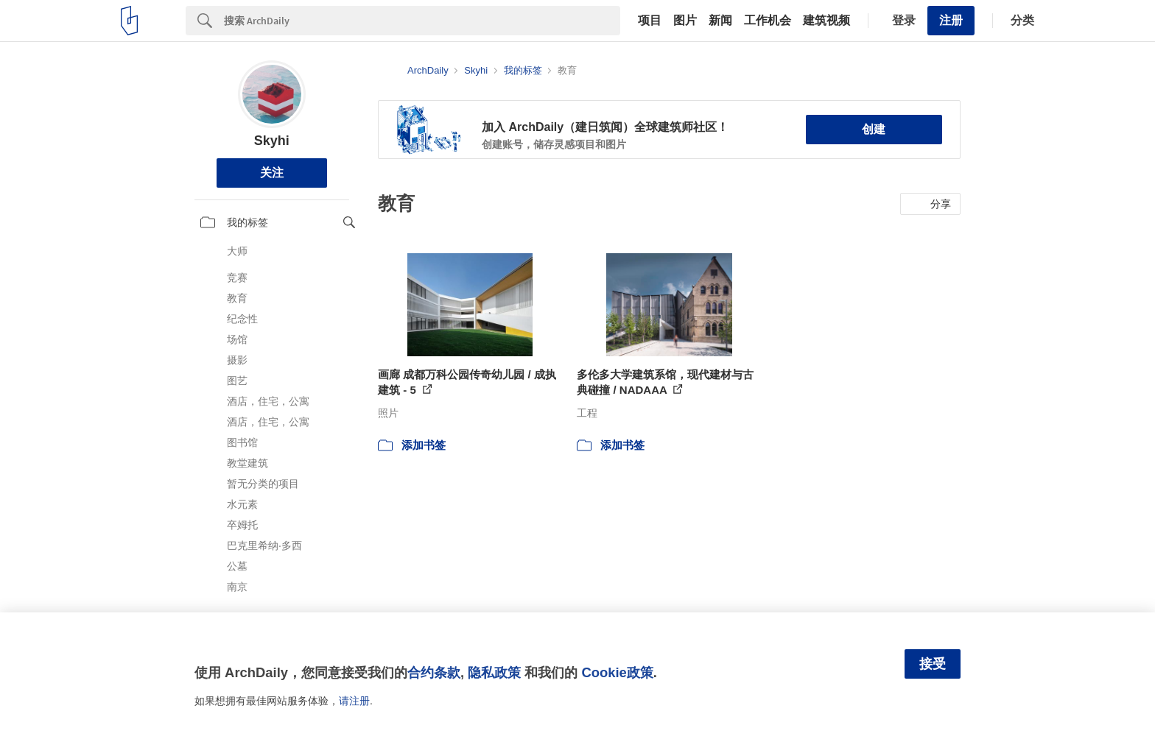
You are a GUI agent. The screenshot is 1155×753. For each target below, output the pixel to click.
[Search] (422, 20)
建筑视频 (826, 20)
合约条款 (433, 672)
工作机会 (767, 20)
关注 (272, 172)
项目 (649, 20)
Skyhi (271, 140)
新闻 (720, 20)
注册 (951, 20)
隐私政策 (494, 672)
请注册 (354, 701)
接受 (932, 664)
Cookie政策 (617, 672)
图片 (685, 20)
